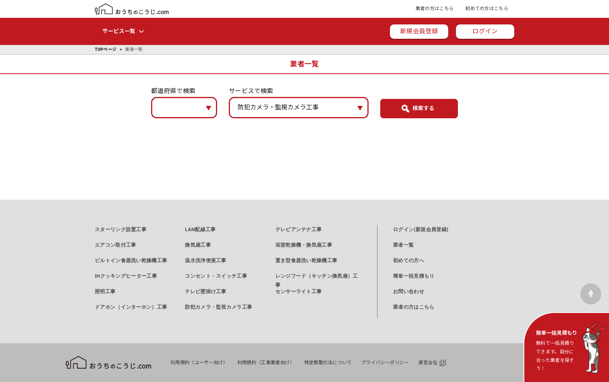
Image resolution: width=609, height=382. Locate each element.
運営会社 (427, 362)
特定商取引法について (328, 362)
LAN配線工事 (200, 229)
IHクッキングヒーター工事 (126, 276)
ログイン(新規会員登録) (421, 229)
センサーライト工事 (298, 291)
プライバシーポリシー (385, 362)
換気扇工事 (198, 245)
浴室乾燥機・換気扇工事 (303, 245)
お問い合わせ (408, 291)
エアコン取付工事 (115, 245)
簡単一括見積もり (413, 276)
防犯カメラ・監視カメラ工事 (218, 307)
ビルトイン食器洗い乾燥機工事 (131, 260)
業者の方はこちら (435, 8)
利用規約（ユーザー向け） (199, 362)
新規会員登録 (419, 31)
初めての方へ (408, 260)
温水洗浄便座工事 (205, 260)
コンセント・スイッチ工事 (216, 276)
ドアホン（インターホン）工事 (131, 307)
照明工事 (105, 291)
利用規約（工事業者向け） (266, 362)
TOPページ (106, 49)
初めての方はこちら (486, 8)
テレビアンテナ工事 (298, 229)
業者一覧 (403, 245)
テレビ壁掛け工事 (205, 291)
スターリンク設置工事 (120, 229)
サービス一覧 (119, 31)
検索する (423, 108)
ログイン (485, 31)
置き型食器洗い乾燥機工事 (306, 260)
